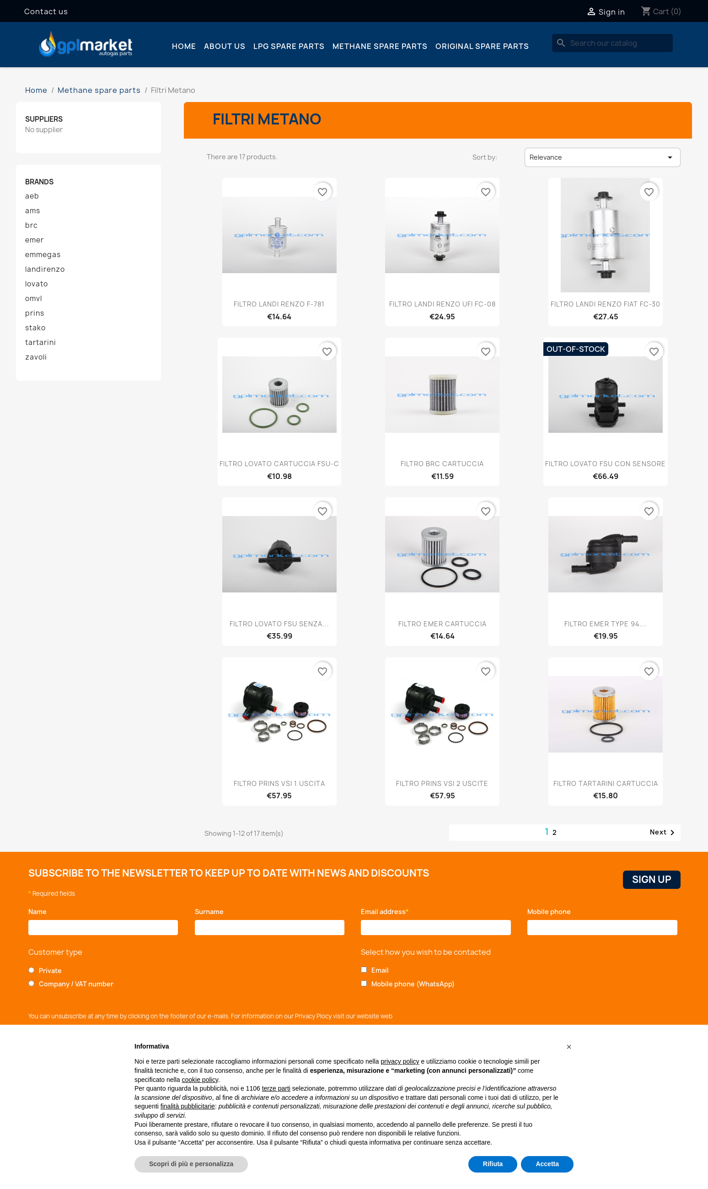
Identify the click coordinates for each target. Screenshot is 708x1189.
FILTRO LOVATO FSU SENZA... (279, 623)
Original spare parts (482, 46)
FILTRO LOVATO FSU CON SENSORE (605, 463)
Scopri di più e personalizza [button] (191, 1163)
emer (34, 240)
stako (35, 328)
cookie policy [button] (200, 1079)
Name (39, 911)
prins (34, 313)
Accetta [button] (547, 1163)
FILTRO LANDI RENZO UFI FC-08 (442, 304)
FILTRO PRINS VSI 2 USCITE (442, 783)
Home (184, 46)
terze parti (276, 1088)
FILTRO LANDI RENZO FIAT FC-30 (605, 304)
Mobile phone (550, 911)
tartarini (40, 342)
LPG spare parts (289, 46)
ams (32, 210)
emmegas (43, 254)
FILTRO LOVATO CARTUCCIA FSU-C (279, 463)
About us (225, 46)
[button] (569, 1046)
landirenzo (45, 269)
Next (664, 832)
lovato (36, 284)
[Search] (612, 43)
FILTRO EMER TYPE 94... (605, 623)
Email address (385, 911)
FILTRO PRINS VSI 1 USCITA (279, 783)
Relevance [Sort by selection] (603, 157)
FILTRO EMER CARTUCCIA (442, 623)
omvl (33, 298)
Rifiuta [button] (493, 1163)
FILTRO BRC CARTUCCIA (442, 463)
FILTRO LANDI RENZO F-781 (279, 304)
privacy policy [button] (400, 1061)
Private (50, 970)
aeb (32, 196)
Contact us (46, 11)
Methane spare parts (380, 46)
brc (31, 225)
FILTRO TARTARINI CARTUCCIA (605, 783)
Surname (211, 911)
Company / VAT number (76, 983)
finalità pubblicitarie (188, 1106)
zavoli (36, 357)
